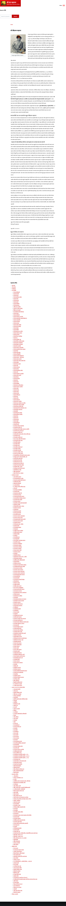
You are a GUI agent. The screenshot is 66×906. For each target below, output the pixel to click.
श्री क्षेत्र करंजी (15, 298)
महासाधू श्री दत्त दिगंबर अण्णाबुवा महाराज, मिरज (22, 798)
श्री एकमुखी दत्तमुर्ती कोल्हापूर (18, 311)
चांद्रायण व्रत (15, 705)
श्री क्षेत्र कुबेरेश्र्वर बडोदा (17, 297)
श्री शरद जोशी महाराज (17, 649)
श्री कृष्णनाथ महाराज (17, 507)
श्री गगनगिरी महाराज (17, 514)
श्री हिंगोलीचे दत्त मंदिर (17, 469)
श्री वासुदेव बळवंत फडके (17, 631)
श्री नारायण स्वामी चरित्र (17, 821)
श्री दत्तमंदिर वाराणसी (17, 450)
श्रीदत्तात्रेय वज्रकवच (16, 871)
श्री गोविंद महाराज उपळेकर (18, 530)
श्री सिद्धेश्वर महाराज (17, 667)
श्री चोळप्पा (15, 535)
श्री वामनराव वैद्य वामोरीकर (18, 630)
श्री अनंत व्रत (15, 723)
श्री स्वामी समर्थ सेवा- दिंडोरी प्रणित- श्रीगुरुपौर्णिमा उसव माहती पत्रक (25, 833)
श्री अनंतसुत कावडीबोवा (17, 489)
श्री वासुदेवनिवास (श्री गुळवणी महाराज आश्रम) (21, 455)
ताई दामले (15, 488)
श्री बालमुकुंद (15, 597)
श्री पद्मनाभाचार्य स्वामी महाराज (18, 589)
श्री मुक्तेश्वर (15, 613)
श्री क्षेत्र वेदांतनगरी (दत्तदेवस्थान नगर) (19, 407)
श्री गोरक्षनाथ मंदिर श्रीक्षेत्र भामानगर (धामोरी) (21, 429)
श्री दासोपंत (15, 553)
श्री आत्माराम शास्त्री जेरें (17, 493)
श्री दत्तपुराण (15, 739)
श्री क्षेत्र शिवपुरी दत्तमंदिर (17, 412)
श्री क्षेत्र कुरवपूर (16, 300)
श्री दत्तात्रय (14, 287)
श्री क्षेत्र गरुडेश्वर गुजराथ (17, 332)
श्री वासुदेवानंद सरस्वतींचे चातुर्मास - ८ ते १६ (21, 757)
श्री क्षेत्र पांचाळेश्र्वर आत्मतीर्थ (18, 373)
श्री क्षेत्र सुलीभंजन (16, 422)
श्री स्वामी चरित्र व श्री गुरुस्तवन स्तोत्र (19, 760)
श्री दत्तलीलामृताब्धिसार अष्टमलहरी (19, 742)
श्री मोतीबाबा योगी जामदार (18, 615)
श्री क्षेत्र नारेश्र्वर (16, 368)
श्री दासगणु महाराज (16, 551)
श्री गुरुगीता (15, 728)
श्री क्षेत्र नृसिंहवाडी (16, 292)
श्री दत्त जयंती (15, 733)
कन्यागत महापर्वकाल (17, 695)
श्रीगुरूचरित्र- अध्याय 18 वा (18, 836)
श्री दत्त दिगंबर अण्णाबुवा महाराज (19, 540)
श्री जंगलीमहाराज (16, 537)
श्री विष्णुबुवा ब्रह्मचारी (17, 641)
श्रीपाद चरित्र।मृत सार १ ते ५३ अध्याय (19, 837)
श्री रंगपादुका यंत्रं (16, 824)
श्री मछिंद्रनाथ (15, 607)
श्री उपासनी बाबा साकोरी (17, 499)
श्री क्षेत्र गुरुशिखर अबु (17, 339)
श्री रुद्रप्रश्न (15, 826)
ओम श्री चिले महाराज (17, 476)
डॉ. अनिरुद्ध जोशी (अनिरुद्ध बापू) (19, 486)
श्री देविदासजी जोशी (17, 481)
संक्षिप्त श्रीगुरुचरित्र (16, 841)
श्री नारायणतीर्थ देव (16, 576)
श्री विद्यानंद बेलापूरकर (17, 634)
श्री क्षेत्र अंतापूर (16, 313)
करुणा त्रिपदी (15, 857)
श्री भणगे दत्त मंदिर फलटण (18, 453)
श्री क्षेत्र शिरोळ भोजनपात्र (17, 409)
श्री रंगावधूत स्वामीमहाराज (18, 620)
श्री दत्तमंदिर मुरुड (16, 445)
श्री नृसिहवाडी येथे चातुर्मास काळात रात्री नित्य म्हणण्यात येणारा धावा (25, 879)
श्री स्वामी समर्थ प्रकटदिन (17, 764)
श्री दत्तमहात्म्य (15, 813)
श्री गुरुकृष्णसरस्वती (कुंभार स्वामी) (19, 519)
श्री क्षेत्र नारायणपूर (16, 367)
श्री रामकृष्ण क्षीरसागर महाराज (18, 623)
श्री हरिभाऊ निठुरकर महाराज (18, 677)
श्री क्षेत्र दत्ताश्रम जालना (17, 359)
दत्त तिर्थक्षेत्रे (14, 290)
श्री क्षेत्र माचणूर (16, 391)
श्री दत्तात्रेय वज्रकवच (17, 818)
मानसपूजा (15, 720)
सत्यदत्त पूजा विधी (16, 842)
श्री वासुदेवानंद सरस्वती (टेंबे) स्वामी (19, 633)
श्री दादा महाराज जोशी (17, 550)
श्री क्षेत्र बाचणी (15, 381)
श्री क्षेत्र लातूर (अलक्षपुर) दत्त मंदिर (19, 403)
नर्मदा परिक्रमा (15, 716)
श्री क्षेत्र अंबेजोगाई (16, 315)
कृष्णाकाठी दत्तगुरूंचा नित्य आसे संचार (20, 856)
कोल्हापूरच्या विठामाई (17, 483)
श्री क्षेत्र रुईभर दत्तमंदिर (17, 401)
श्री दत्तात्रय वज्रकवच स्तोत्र (18, 746)
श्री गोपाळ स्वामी (16, 525)
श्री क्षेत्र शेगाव (15, 416)
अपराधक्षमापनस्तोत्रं (16, 689)
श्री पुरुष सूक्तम (16, 882)
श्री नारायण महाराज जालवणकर (19, 572)
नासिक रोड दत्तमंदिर (17, 306)
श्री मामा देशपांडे (16, 612)
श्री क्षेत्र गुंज (15, 337)
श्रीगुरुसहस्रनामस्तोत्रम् (17, 765)
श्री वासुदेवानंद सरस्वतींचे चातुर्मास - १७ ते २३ (21, 755)
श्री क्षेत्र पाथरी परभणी (17, 375)
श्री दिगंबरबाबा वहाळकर (17, 558)
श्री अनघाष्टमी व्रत (16, 725)
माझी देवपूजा (15, 880)
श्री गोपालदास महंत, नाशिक (18, 524)
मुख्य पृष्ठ (13, 285)
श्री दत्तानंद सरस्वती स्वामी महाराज (19, 480)
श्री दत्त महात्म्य (16, 736)
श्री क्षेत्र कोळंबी (16, 329)
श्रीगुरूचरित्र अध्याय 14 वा (18, 834)
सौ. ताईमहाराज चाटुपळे (17, 683)
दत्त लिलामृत (15, 784)
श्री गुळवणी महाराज (16, 522)
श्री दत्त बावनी (15, 734)
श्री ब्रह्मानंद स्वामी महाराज (18, 603)
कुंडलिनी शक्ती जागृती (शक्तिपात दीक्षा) (20, 698)
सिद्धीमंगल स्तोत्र (16, 872)
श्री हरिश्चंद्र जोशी (16, 678)
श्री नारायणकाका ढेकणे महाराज (19, 574)
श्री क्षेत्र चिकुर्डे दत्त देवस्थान (18, 344)
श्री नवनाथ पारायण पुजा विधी (18, 749)
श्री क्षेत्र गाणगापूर (16, 334)
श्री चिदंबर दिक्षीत (16, 533)
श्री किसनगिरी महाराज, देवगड (18, 506)
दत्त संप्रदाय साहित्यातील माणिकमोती (19, 713)
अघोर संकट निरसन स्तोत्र (17, 890)
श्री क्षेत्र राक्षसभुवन (16, 399)
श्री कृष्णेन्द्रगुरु (15, 509)
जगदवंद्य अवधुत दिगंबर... (17, 851)
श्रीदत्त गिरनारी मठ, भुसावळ (18, 473)
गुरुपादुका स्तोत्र (16, 862)
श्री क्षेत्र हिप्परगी (16, 424)
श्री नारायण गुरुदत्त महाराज (18, 569)
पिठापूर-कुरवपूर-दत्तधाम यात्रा (18, 790)
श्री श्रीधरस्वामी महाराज (17, 652)
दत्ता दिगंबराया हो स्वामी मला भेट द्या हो (20, 877)
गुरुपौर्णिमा (15, 702)
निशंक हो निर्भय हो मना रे (17, 884)
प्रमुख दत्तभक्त (16, 793)
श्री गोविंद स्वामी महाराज (17, 532)
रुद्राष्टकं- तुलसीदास (16, 800)
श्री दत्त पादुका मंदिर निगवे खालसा (19, 438)
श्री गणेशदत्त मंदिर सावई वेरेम (18, 425)
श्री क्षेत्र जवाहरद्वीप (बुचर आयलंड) (19, 349)
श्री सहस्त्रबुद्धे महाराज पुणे (18, 657)
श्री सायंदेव (15, 664)
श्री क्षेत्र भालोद (15, 388)
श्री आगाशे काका (16, 491)
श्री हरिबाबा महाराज (16, 675)
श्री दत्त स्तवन (15, 848)
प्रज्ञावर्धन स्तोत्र (15, 875)
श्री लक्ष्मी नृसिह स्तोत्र (17, 874)
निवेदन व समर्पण (15, 894)
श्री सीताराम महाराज (17, 669)
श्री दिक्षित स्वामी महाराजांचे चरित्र (19, 820)
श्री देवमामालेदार (16, 561)
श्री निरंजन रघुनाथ (16, 582)
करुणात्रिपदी (15, 697)
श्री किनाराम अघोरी (16, 504)
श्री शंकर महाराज (16, 646)
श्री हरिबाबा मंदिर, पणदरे (17, 466)
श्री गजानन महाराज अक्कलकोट (19, 515)
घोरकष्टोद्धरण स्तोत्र (16, 703)
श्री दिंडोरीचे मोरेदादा (17, 555)
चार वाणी (15, 707)
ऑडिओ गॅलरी (14, 846)
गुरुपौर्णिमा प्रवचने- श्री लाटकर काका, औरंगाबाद (21, 780)
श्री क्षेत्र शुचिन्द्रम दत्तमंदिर (17, 414)
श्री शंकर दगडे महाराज (17, 643)
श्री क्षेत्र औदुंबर (16, 328)
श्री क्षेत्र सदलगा (16, 419)
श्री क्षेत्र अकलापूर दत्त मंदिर (18, 316)
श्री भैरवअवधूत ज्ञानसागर (17, 605)
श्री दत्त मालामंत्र (16, 738)
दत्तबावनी (15, 888)
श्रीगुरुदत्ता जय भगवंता (17, 887)
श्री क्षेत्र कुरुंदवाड (16, 305)
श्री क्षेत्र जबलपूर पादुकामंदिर (18, 347)
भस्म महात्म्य (15, 718)
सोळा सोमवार (15, 844)
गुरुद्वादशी (15, 700)
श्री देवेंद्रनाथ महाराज (17, 563)
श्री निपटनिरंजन (16, 581)
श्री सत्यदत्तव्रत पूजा (16, 759)
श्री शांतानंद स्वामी (16, 651)
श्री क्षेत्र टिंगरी (15, 350)
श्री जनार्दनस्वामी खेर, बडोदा (18, 478)
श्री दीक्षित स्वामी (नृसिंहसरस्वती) (19, 559)
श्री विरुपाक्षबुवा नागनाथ (17, 636)
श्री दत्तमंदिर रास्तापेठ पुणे (17, 447)
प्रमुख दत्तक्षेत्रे (15, 792)
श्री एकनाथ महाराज (16, 501)
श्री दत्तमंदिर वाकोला (17, 448)
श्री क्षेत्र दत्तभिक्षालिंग (17, 354)
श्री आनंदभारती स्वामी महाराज (18, 496)
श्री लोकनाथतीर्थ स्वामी (17, 628)
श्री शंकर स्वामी (16, 647)
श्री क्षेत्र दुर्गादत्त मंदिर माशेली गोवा (19, 360)
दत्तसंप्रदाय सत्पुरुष (15, 474)
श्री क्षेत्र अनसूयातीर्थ (16, 319)
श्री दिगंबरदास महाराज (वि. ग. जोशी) (20, 556)
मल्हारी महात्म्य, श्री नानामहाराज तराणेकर (20, 797)
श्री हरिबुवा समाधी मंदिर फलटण (19, 468)
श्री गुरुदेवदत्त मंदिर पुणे (17, 427)
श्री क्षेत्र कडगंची (16, 293)
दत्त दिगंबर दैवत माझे (17, 866)
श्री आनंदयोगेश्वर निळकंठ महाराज (19, 498)
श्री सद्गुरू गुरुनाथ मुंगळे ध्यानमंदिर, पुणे (20, 456)
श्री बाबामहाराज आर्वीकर (17, 595)
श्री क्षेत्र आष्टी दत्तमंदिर (17, 324)
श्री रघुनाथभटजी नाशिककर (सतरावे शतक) (20, 621)
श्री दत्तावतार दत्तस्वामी (17, 548)
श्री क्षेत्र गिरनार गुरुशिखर (17, 336)
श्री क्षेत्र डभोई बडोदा (16, 352)
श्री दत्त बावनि (15, 864)
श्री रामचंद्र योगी (16, 625)
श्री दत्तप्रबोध (15, 810)
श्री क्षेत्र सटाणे (15, 417)
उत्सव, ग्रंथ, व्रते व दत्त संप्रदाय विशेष (18, 687)
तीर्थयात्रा (14, 710)
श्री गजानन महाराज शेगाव (18, 517)
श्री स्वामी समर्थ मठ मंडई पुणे (18, 463)
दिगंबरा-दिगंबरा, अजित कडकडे (18, 853)
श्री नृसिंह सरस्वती (16, 584)
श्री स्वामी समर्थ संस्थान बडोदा (18, 464)
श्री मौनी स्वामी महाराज (17, 616)
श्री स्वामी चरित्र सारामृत (17, 762)
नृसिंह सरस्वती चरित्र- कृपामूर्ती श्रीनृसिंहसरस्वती (21, 787)
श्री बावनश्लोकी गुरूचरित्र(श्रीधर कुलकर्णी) (20, 823)
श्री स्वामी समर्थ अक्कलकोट (18, 672)
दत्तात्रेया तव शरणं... (16, 859)
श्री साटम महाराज (16, 660)
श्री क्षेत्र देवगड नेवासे (17, 363)
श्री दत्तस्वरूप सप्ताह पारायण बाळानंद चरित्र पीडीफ (22, 815)
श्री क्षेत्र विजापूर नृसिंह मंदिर (18, 406)
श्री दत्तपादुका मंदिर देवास (17, 440)
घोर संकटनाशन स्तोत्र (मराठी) (18, 849)
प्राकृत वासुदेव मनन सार (17, 795)
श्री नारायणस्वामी (16, 577)
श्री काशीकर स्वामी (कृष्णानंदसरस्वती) (20, 502)
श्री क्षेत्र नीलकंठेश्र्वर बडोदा (18, 370)
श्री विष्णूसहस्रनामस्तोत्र (17, 828)
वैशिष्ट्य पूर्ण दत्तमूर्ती (16, 310)
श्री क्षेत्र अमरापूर (16, 323)
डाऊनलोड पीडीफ (15, 774)
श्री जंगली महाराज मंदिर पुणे (18, 430)
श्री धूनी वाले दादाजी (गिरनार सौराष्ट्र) (19, 564)
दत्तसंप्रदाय (14, 288)
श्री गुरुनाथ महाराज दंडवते (18, 520)
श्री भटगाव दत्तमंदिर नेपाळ (18, 451)
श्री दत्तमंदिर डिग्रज (16, 443)
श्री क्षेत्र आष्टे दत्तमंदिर (17, 326)
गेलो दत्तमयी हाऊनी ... (17, 854)
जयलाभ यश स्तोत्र (16, 708)
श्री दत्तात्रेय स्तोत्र (16, 747)
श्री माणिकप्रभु (15, 610)
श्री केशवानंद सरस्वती (17, 511)
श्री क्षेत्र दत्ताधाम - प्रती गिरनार (18, 357)
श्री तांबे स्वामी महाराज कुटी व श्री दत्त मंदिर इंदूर (21, 433)
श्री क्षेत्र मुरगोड (15, 398)
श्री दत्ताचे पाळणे (16, 816)
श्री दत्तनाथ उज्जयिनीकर (17, 543)
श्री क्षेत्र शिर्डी (15, 411)
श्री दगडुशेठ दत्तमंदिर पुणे (17, 437)
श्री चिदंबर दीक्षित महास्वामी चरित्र (19, 806)
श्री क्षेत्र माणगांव (16, 393)
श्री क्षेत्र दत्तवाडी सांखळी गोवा (18, 355)
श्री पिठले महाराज (16, 594)
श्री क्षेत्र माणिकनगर (16, 394)
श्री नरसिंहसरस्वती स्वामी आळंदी (19, 566)
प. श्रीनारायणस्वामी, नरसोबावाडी (19, 789)
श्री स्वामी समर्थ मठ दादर (17, 461)
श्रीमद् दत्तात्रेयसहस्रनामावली (18, 770)
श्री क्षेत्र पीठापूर (16, 376)
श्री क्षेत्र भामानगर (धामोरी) (18, 386)
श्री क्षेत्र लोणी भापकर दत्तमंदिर (18, 404)
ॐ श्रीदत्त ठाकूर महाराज (17, 685)
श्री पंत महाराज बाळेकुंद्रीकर (18, 587)
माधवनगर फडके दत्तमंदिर (18, 308)
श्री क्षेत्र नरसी (15, 365)
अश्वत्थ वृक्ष (15, 690)
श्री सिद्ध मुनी (15, 665)
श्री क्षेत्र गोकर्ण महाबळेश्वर (18, 342)
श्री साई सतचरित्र (16, 829)
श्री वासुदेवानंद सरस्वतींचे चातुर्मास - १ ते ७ (20, 754)
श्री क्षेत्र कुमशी (15, 301)
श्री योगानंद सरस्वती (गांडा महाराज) (19, 618)
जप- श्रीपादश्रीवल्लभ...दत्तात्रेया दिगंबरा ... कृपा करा (22, 861)
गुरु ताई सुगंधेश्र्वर (16, 484)
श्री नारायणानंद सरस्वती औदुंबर (18, 579)
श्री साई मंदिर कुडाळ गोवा (17, 458)
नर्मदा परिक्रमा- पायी (17, 785)
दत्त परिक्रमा (15, 711)
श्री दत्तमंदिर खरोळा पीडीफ (18, 811)
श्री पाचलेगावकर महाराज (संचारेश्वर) (19, 592)
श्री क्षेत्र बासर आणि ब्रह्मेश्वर (18, 385)
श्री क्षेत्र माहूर (15, 396)
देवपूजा (14, 715)
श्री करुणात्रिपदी (16, 803)
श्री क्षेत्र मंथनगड (16, 389)
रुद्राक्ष (14, 721)
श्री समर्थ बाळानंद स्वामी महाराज (19, 656)
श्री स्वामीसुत (15, 674)
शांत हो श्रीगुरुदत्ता (16, 885)
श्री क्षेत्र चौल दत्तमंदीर (17, 345)
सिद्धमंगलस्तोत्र (16, 772)
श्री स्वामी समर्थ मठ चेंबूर (17, 460)
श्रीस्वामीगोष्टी (15, 839)
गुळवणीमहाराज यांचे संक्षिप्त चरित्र (19, 782)
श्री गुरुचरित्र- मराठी (16, 805)
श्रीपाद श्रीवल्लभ (16, 680)
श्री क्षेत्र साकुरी (15, 420)
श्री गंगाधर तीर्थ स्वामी (17, 512)
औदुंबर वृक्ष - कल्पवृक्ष (17, 694)
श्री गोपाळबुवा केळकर (17, 527)
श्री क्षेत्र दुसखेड (16, 362)
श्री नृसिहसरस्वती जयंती (17, 751)
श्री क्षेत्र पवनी (15, 372)
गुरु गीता (14, 779)
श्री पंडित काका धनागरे (17, 586)
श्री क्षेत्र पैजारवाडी (16, 378)
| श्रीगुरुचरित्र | (15, 776)
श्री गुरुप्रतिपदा (15, 731)
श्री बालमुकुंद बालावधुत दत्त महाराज (19, 599)
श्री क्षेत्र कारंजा (15, 295)
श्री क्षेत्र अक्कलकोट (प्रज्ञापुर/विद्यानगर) (20, 318)
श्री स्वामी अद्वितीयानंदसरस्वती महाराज (20, 670)
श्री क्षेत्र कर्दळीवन (16, 303)
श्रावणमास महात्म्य (16, 802)
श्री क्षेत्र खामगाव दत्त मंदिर (18, 331)
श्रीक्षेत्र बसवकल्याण (16, 471)
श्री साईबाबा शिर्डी (16, 659)
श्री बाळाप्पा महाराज (17, 602)
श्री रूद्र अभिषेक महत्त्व (17, 752)
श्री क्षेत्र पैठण (15, 380)
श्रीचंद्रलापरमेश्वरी (16, 767)
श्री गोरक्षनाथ (15, 528)
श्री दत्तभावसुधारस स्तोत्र (17, 741)
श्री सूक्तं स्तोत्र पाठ (16, 831)
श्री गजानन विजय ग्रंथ (17, 726)
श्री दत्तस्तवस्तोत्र (16, 744)
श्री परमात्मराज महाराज (17, 590)
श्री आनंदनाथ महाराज (17, 494)
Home (11, 24)
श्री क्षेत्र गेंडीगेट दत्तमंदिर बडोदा (18, 341)
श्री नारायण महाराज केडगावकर (18, 571)
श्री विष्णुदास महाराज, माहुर (18, 639)
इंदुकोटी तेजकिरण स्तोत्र (17, 692)
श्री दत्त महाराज (11, 2)
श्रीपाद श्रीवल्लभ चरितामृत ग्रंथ (18, 769)
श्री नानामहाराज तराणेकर (17, 568)
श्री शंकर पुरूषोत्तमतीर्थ (17, 644)
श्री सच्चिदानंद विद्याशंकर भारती (18, 654)
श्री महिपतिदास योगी (17, 608)
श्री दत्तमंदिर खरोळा (16, 442)
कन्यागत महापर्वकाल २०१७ (18, 777)
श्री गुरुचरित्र (15, 729)
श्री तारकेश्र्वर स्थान (16, 435)
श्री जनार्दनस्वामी (16, 538)
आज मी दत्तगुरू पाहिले (17, 867)
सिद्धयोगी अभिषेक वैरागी (17, 682)
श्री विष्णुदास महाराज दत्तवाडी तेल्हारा (20, 638)
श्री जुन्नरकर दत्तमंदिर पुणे (17, 432)
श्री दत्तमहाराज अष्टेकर (17, 545)
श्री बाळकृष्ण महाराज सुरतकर (18, 600)
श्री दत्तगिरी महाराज (16, 542)
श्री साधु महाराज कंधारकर (18, 662)
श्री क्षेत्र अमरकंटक (16, 321)
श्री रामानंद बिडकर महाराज (18, 626)
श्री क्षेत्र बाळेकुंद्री (16, 383)
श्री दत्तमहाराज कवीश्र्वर (17, 546)
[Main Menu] (62, 5)
